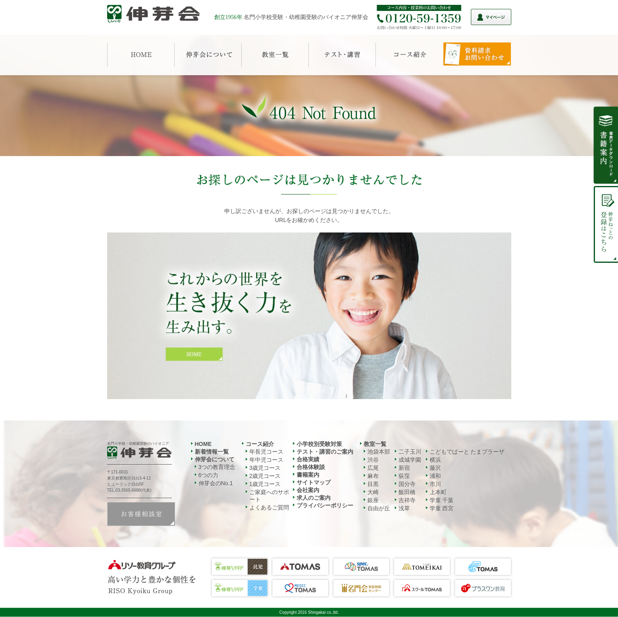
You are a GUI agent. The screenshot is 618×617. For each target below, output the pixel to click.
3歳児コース (265, 468)
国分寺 (407, 484)
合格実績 (308, 459)
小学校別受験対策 (319, 444)
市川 (435, 484)
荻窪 (404, 476)
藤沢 (435, 468)
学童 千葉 (442, 500)
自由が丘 (378, 508)
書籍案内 (308, 474)
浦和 (435, 476)
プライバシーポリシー (325, 505)
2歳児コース (265, 476)
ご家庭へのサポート (269, 496)
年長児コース (266, 451)
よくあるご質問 (269, 507)
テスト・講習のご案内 (325, 451)
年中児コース (266, 459)
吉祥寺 (407, 500)
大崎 (373, 492)
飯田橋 (407, 492)
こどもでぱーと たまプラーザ (467, 451)
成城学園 (410, 459)
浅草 (404, 508)
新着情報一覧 (212, 451)
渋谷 (373, 459)
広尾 (373, 468)
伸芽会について (214, 459)
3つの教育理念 (217, 467)
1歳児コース (265, 484)
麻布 (373, 476)
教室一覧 (375, 444)
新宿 (404, 468)
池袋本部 (378, 451)
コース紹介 (260, 444)
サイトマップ (314, 482)
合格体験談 (311, 467)
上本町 (438, 492)
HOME (203, 444)
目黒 (373, 484)
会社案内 (308, 490)
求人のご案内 (314, 497)
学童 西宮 (442, 508)
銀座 (373, 500)
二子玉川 (410, 451)
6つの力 (208, 475)
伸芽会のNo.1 (215, 483)
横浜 (435, 459)
